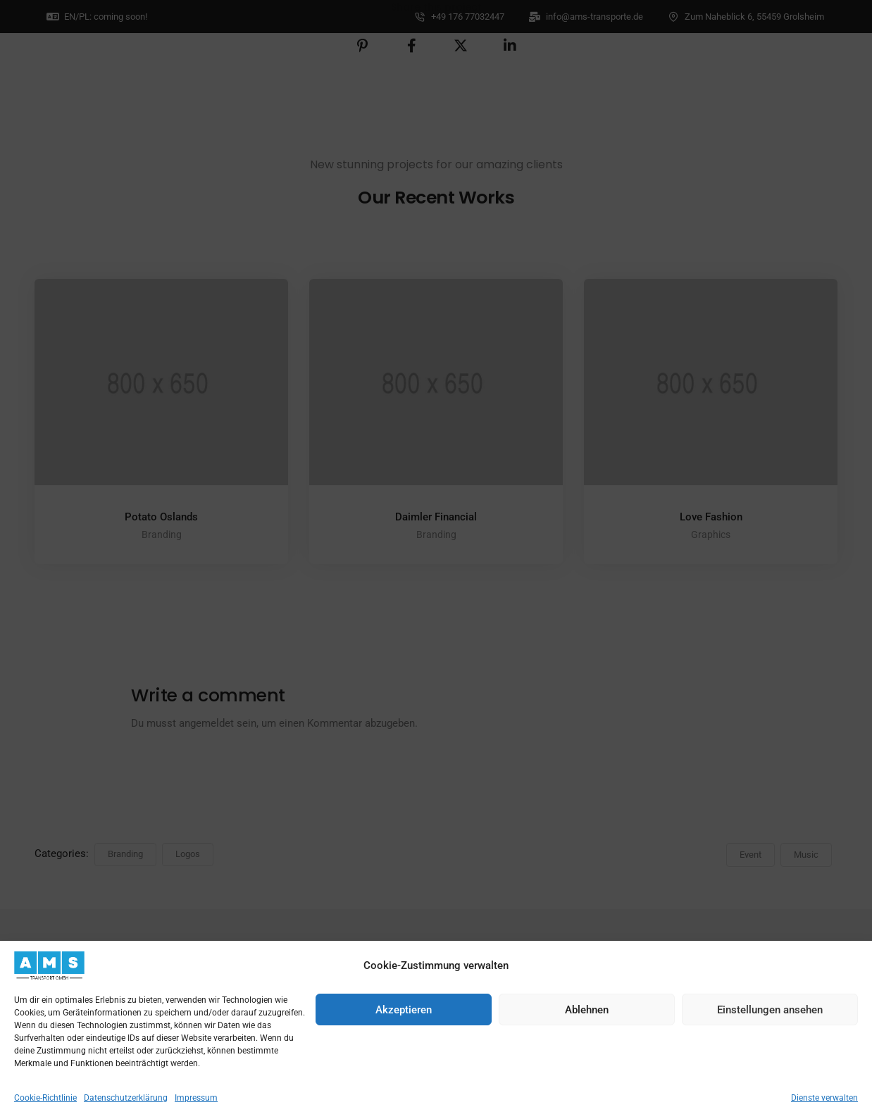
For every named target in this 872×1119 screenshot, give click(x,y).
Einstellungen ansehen (770, 1010)
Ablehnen (587, 1010)
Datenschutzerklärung (126, 1098)
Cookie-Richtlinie (45, 1098)
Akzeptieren (403, 1010)
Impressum (196, 1098)
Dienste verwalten (824, 1098)
